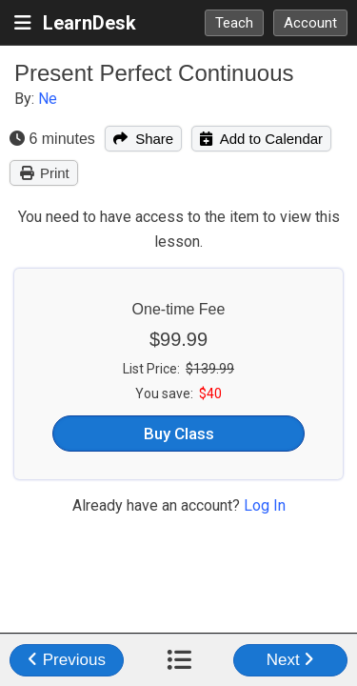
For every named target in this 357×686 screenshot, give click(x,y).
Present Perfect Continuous (154, 73)
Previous (67, 660)
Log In (265, 505)
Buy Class (179, 433)
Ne (47, 99)
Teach (234, 22)
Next (291, 660)
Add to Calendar (261, 139)
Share (143, 139)
